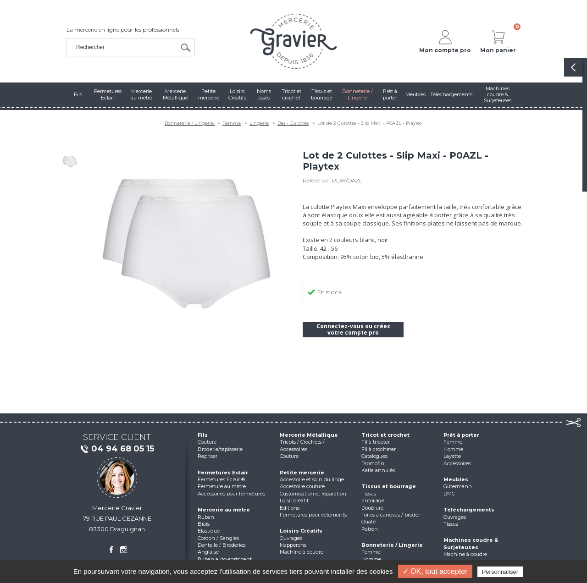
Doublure (372, 508)
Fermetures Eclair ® (221, 479)
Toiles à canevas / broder (390, 515)
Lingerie (259, 123)
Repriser (207, 456)
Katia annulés (378, 470)
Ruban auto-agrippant (225, 559)
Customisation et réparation (313, 493)
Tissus (368, 493)
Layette (452, 456)
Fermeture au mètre (222, 486)
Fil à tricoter (375, 442)
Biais (204, 524)
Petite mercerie (302, 472)
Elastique (209, 531)
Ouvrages (291, 538)
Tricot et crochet (385, 435)
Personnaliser (500, 571)
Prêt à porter (461, 435)
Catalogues (374, 456)
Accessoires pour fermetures (231, 493)
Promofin (372, 463)
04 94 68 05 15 (117, 449)
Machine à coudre (301, 552)
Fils (203, 435)
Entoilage (372, 500)
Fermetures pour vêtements (313, 515)
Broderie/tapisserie (220, 449)
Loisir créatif (294, 500)
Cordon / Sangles (218, 538)
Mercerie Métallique (309, 435)
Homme (371, 559)
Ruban (206, 517)
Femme (231, 123)
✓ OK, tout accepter (435, 571)
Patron (369, 529)
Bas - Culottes (293, 123)
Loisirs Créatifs (301, 531)
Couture (207, 442)
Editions (289, 508)
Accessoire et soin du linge (312, 479)
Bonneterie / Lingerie (190, 123)
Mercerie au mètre (224, 509)
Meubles (455, 479)
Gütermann (457, 486)
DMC (449, 493)
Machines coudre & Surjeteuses (470, 543)
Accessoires (457, 463)
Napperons (293, 545)
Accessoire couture (302, 486)
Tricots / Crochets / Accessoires (302, 445)
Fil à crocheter (378, 449)
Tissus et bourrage (388, 486)
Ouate (368, 521)
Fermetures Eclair (223, 472)
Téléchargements (468, 509)
